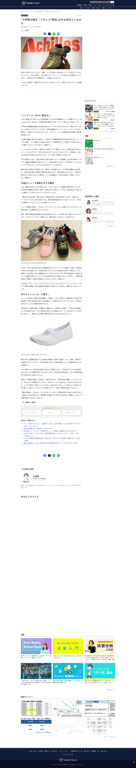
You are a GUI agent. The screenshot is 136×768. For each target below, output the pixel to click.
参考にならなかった (71, 412)
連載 (86, 5)
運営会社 (41, 751)
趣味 (104, 8)
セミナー (96, 5)
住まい (99, 8)
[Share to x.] (49, 34)
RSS (98, 751)
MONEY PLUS (24, 11)
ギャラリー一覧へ (109, 736)
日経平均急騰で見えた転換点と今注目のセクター (39, 428)
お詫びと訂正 (104, 751)
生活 (82, 8)
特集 (90, 5)
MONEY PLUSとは (33, 751)
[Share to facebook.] (44, 34)
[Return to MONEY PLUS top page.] (30, 3)
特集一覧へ (111, 166)
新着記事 (80, 5)
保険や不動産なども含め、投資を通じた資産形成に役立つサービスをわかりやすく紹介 (51, 443)
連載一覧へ (111, 689)
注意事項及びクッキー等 (76, 751)
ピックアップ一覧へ (108, 131)
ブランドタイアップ (107, 5)
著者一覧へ (111, 226)
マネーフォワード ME (68, 754)
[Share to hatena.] (58, 34)
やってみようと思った (32, 412)
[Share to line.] (53, 34)
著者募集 (94, 751)
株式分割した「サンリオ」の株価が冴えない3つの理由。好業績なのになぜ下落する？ (50, 431)
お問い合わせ (87, 751)
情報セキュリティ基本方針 (51, 751)
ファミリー (110, 8)
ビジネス (88, 8)
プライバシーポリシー (64, 751)
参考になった (51, 412)
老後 (93, 8)
